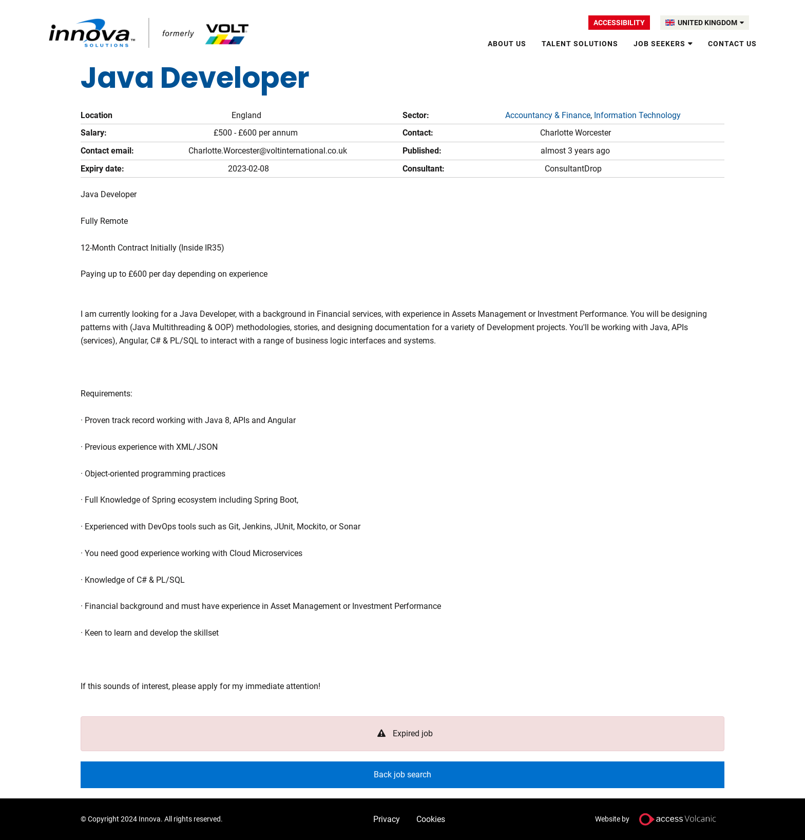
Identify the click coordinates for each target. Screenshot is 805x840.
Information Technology (637, 115)
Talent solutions (580, 44)
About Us (507, 44)
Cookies (430, 819)
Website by (659, 819)
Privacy (386, 819)
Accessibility (619, 22)
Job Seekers (659, 44)
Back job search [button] (402, 774)
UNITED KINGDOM (711, 22)
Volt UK (149, 32)
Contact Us (732, 44)
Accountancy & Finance (547, 115)
